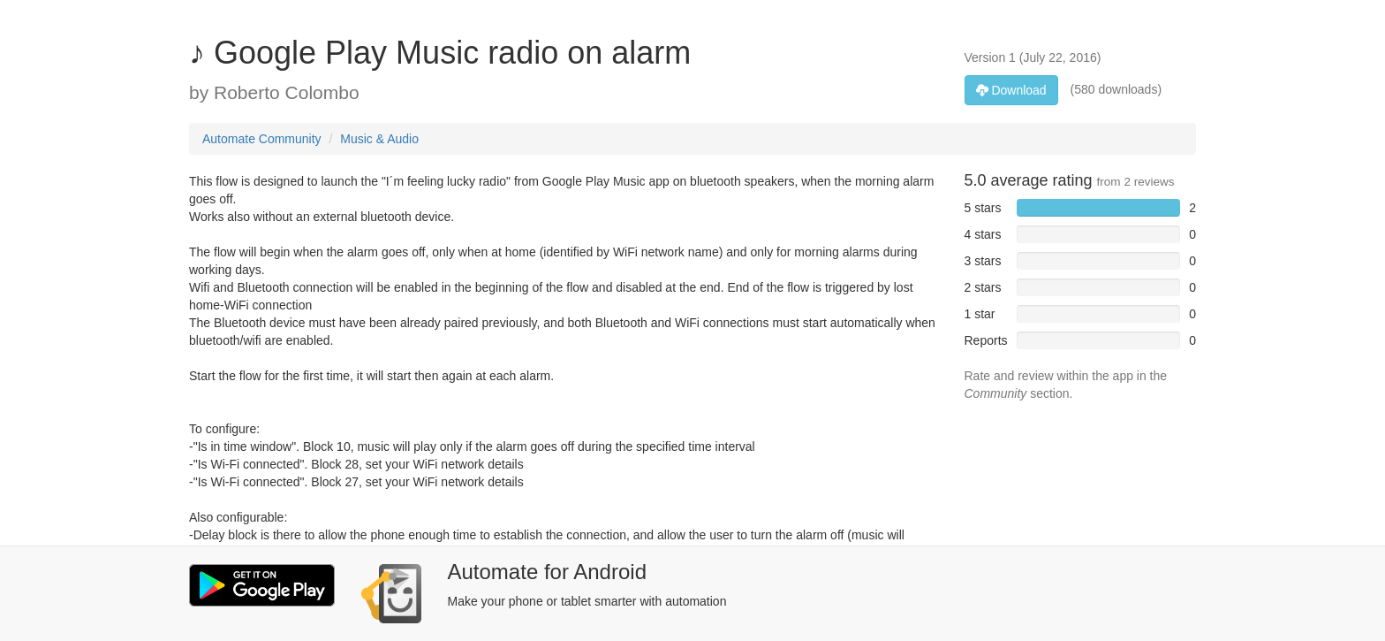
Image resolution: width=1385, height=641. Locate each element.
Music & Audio (379, 139)
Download (1011, 90)
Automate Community (262, 139)
